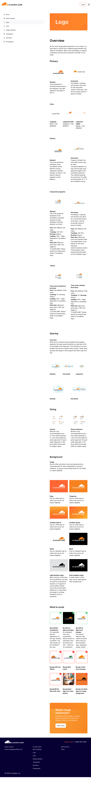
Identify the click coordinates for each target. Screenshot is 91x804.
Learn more (32, 752)
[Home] (12, 4)
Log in (83, 4)
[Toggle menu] (89, 4)
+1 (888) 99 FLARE (80, 769)
